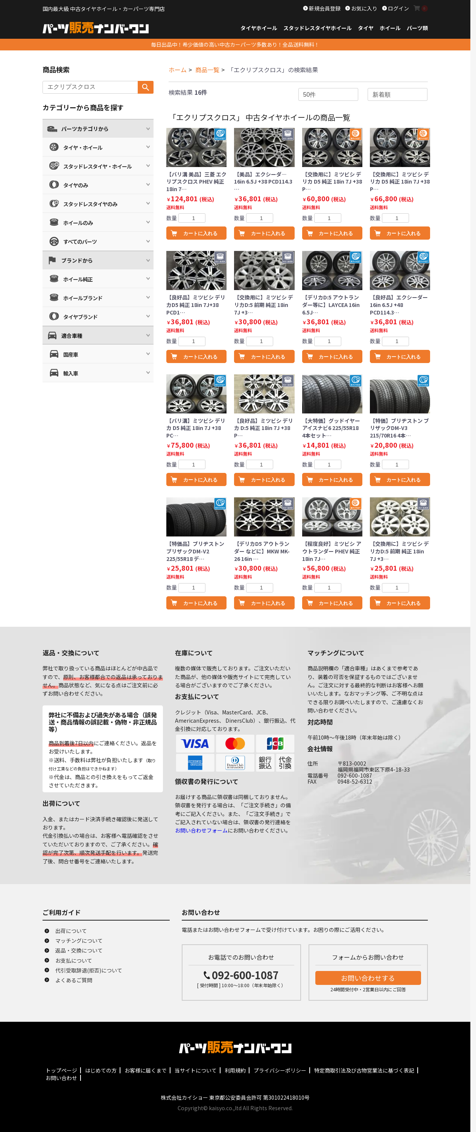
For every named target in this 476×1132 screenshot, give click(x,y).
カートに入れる (200, 233)
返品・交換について (79, 950)
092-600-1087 (245, 975)
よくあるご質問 (73, 980)
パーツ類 (417, 28)
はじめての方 (101, 1070)
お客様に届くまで (146, 1070)
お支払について (73, 960)
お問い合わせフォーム (201, 830)
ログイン (398, 8)
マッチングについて (79, 941)
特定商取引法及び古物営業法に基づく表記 (364, 1070)
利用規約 (235, 1070)
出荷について (71, 931)
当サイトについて (196, 1070)
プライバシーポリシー (280, 1070)
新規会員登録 (324, 8)
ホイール (390, 28)
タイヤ (366, 28)
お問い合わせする (368, 978)
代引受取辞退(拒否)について (88, 970)
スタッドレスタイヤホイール (317, 28)
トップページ (61, 1070)
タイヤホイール (258, 28)
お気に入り (363, 8)
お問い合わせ (61, 1078)
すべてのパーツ (80, 241)
